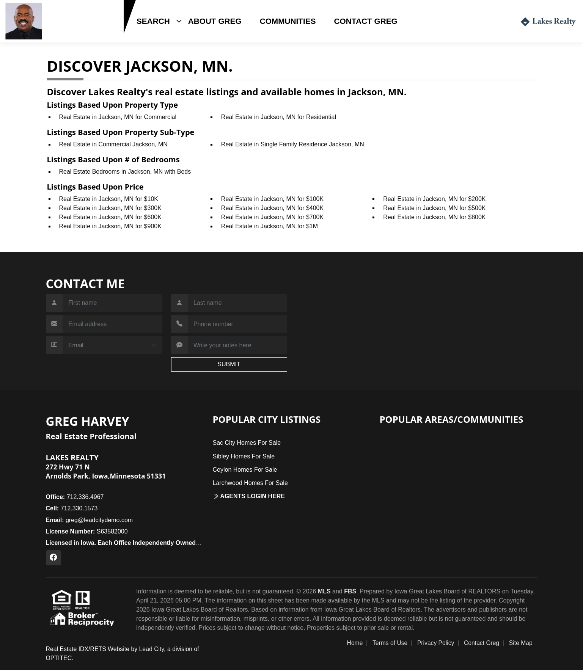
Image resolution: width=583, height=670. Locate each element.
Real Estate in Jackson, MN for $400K (272, 208)
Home (355, 643)
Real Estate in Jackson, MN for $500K (434, 208)
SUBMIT (228, 364)
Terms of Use (389, 643)
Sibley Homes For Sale (244, 456)
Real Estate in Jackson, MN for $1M (269, 226)
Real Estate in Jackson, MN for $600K (110, 217)
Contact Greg (366, 21)
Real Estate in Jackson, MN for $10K (108, 199)
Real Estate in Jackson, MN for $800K (434, 217)
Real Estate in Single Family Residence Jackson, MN (292, 144)
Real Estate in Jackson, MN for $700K (272, 217)
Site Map (521, 643)
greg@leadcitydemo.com (89, 520)
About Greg (215, 21)
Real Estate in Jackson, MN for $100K (272, 199)
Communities (288, 21)
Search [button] (153, 21)
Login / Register (479, 21)
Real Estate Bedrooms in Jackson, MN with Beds (125, 171)
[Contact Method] (112, 345)
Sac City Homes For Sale (247, 442)
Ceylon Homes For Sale (245, 469)
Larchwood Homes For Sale (250, 483)
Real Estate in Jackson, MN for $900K (110, 226)
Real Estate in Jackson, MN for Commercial (117, 117)
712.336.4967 (75, 497)
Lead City (151, 649)
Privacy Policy (435, 643)
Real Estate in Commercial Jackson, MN (113, 144)
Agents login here (249, 496)
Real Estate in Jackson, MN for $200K (434, 199)
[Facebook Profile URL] (53, 557)
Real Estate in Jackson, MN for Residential (278, 117)
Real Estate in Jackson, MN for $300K (110, 208)
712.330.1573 (68, 33)
